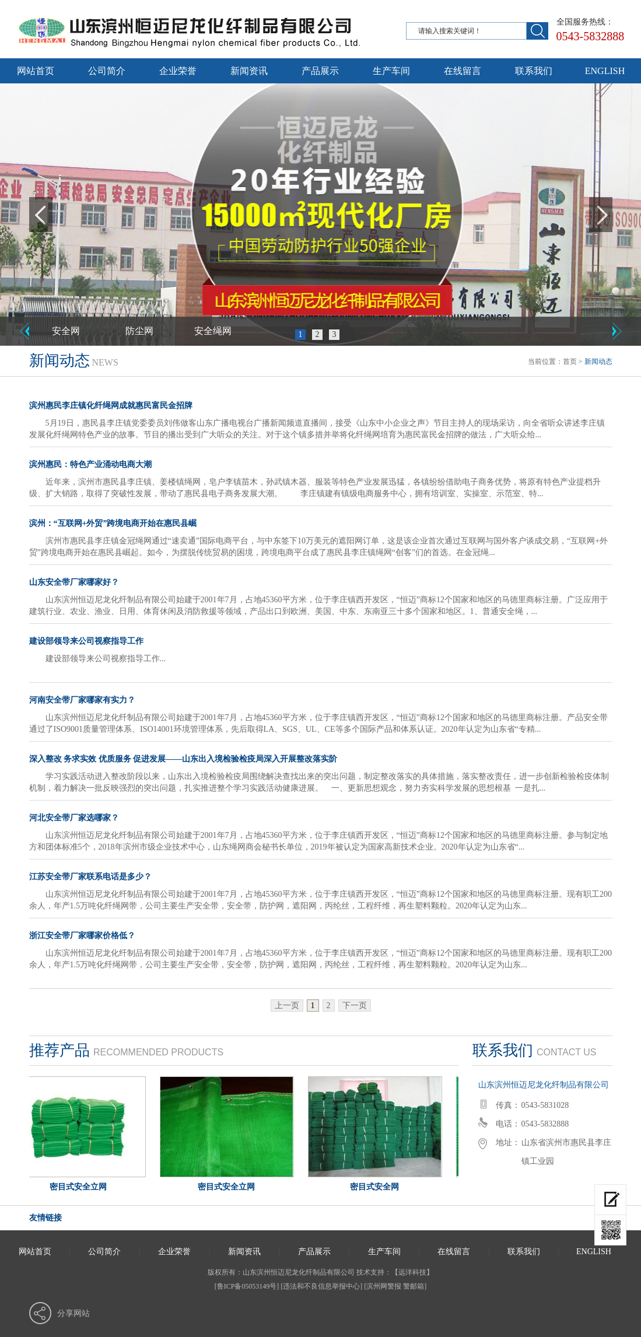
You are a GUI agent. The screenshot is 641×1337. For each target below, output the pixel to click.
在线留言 (462, 71)
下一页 (354, 1005)
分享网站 (73, 1313)
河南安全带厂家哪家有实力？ (82, 700)
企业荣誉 (178, 71)
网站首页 (35, 71)
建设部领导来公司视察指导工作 (86, 641)
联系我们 (533, 71)
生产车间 (391, 71)
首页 (570, 361)
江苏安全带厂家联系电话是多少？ (90, 876)
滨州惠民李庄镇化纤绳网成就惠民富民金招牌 (110, 405)
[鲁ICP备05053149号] (247, 1286)
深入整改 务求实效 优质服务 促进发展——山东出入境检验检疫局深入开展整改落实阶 (183, 759)
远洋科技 (412, 1272)
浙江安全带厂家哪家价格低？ (82, 935)
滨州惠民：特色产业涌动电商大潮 (90, 464)
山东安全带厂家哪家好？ (74, 582)
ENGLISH (605, 71)
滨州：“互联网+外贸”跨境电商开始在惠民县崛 (113, 523)
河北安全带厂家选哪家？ (74, 817)
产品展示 (320, 71)
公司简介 (106, 71)
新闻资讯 (249, 71)
